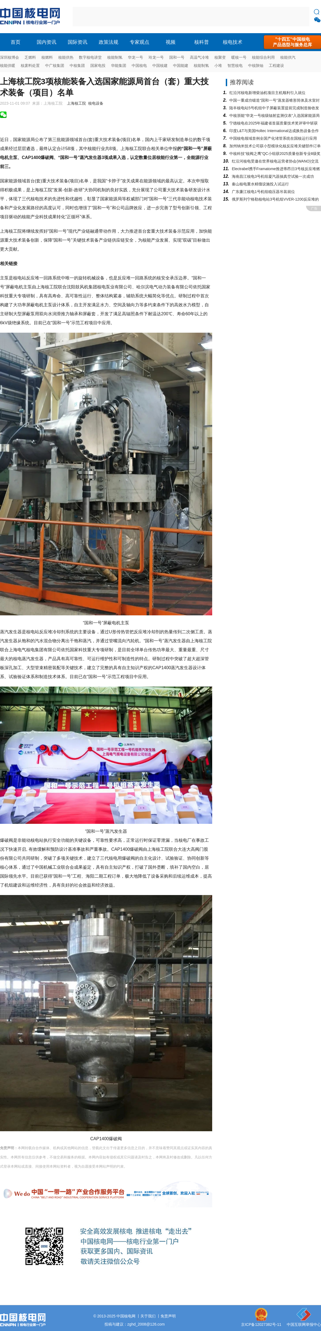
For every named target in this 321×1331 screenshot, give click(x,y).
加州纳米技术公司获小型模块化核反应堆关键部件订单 (275, 146)
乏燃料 (30, 57)
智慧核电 (235, 65)
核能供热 (65, 57)
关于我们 (148, 1316)
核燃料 (47, 57)
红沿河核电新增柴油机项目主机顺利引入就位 (267, 93)
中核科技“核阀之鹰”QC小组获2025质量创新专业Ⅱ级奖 (274, 153)
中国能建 (180, 65)
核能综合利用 (263, 57)
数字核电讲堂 (90, 57)
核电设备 (95, 103)
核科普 (201, 42)
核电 (31, 16)
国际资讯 (77, 42)
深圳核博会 (9, 57)
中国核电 (139, 65)
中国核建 (160, 65)
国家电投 (98, 65)
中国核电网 (125, 1316)
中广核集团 (54, 65)
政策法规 (108, 42)
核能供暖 (7, 65)
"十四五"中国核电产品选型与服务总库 (292, 42)
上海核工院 (76, 103)
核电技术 (232, 42)
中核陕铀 (255, 65)
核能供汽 (287, 57)
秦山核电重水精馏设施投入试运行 (260, 184)
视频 (170, 42)
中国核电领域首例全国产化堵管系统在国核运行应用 (273, 138)
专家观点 (139, 42)
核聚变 (220, 57)
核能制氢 (114, 57)
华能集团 (118, 65)
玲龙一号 (156, 57)
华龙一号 (135, 57)
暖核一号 (238, 57)
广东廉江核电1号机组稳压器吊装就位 (263, 191)
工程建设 (276, 65)
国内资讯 (46, 42)
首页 (15, 42)
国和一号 (176, 57)
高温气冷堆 (199, 57)
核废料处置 (30, 65)
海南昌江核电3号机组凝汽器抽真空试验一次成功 (273, 176)
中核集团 (77, 65)
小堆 (218, 65)
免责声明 (168, 1316)
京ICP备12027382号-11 (261, 1324)
